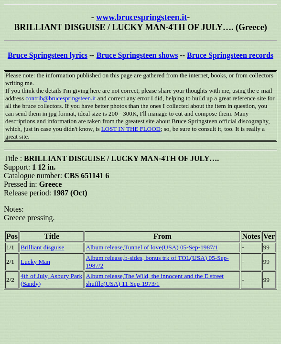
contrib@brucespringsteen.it (60, 98)
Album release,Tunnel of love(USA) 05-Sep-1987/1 (152, 247)
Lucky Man (35, 261)
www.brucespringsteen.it (141, 17)
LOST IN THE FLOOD (131, 128)
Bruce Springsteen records (230, 55)
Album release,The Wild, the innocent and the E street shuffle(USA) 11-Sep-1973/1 (155, 279)
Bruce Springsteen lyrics (47, 55)
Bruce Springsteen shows (137, 55)
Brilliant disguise (42, 247)
